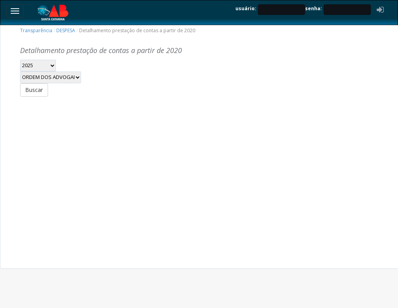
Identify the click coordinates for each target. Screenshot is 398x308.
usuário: (245, 8)
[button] (380, 9)
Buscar (34, 90)
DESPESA (65, 30)
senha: (313, 8)
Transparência (36, 30)
